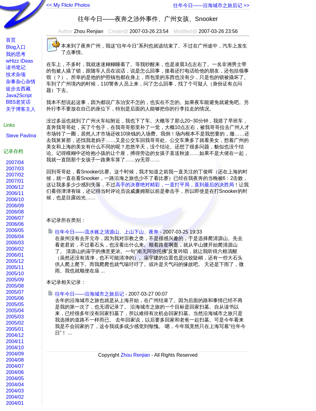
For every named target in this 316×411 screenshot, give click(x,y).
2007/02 (15, 174)
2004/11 (15, 341)
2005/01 (15, 329)
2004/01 (15, 403)
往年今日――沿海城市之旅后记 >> (211, 5)
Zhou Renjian (135, 355)
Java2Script (19, 95)
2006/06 (15, 224)
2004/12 (15, 335)
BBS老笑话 (18, 102)
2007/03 (15, 168)
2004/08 (15, 360)
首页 (11, 40)
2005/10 (15, 273)
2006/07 (15, 218)
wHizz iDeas (19, 61)
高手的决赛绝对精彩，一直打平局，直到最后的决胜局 (174, 184)
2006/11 (15, 193)
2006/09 (15, 205)
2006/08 (15, 211)
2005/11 (15, 267)
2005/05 (15, 304)
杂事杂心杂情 (20, 81)
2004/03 (15, 390)
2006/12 (15, 187)
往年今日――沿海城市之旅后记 (89, 294)
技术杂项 (16, 74)
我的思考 (16, 54)
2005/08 (15, 286)
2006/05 (15, 230)
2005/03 (15, 316)
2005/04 (15, 310)
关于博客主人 (20, 109)
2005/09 (15, 279)
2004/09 (15, 353)
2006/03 (15, 242)
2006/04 (15, 236)
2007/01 (15, 181)
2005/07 (15, 292)
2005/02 (15, 323)
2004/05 (15, 378)
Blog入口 (16, 47)
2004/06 (15, 372)
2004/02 (15, 397)
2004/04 (15, 384)
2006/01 (15, 255)
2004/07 (15, 366)
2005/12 (15, 261)
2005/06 (15, 298)
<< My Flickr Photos (68, 5)
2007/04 (15, 162)
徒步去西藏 (18, 88)
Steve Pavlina (21, 135)
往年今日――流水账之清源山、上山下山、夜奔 (107, 232)
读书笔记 (16, 67)
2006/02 (15, 248)
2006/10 (15, 199)
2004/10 (15, 347)
